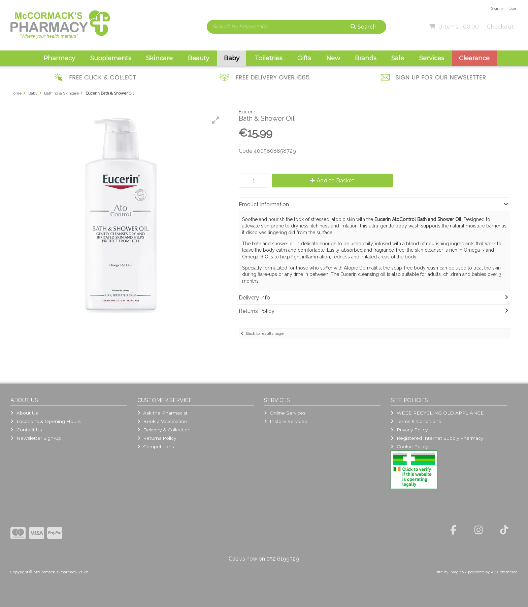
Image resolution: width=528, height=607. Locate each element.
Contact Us (25, 429)
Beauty (198, 58)
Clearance (474, 58)
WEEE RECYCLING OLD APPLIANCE (437, 413)
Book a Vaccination (162, 421)
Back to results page (265, 333)
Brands (365, 58)
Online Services (284, 413)
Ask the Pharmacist (162, 413)
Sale (397, 58)
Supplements (110, 58)
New (333, 58)
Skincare (159, 58)
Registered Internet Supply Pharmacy (437, 438)
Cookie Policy (409, 446)
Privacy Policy (409, 429)
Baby (231, 58)
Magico (457, 572)
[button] (215, 120)
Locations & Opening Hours (45, 421)
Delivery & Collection (164, 429)
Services (431, 58)
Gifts (304, 58)
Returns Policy (156, 438)
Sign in (497, 8)
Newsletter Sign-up (35, 438)
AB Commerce (504, 572)
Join (513, 8)
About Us (23, 413)
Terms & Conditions (415, 421)
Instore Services (285, 421)
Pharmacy (59, 58)
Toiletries (269, 58)
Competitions (155, 446)
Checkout (500, 27)
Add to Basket (332, 180)
